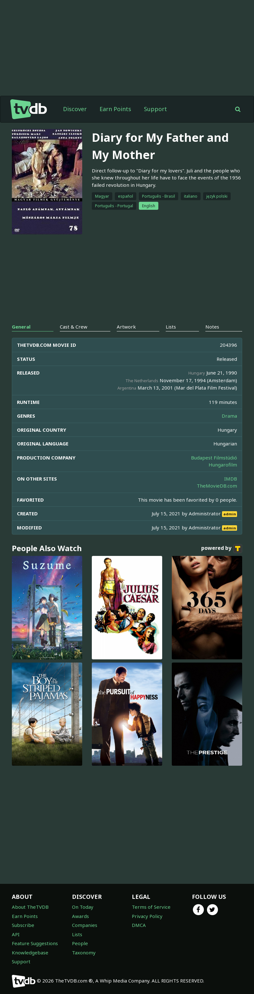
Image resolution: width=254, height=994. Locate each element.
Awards (80, 916)
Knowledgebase (30, 952)
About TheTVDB (30, 907)
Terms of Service (151, 907)
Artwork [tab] (126, 326)
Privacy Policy (147, 916)
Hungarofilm (223, 464)
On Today (82, 907)
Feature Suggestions (35, 943)
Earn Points (115, 109)
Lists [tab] (171, 326)
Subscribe (23, 925)
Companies (84, 925)
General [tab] (21, 326)
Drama (229, 416)
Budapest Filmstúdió (214, 457)
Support (155, 109)
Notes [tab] (212, 326)
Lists (77, 934)
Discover (75, 109)
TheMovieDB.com (217, 485)
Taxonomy (84, 952)
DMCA (139, 925)
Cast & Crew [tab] (73, 326)
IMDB (230, 478)
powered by (221, 548)
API (16, 934)
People (80, 943)
